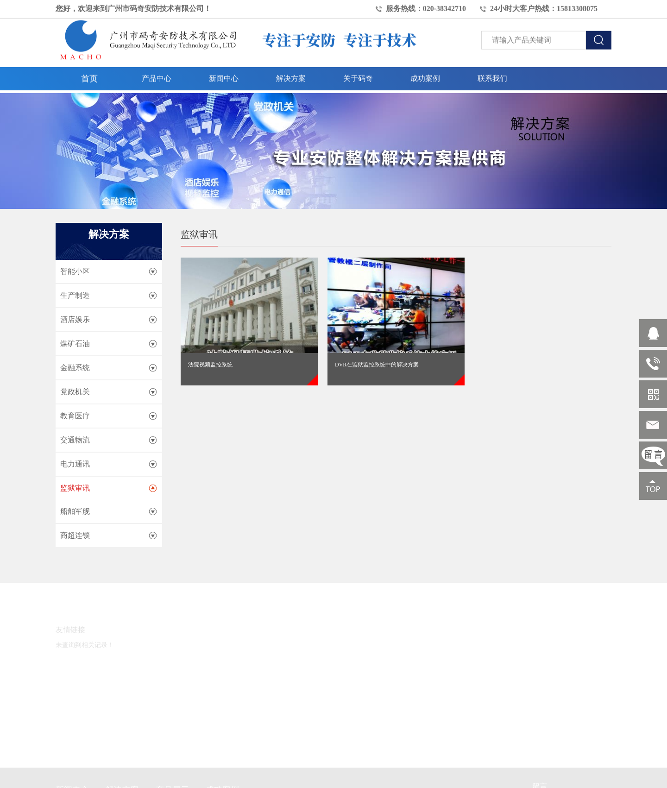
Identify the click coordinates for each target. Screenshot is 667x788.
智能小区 (75, 271)
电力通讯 (75, 464)
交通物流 (75, 440)
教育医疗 (75, 416)
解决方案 (291, 76)
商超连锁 (75, 535)
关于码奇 (358, 76)
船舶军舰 (75, 511)
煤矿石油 (75, 343)
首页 (89, 76)
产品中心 (156, 76)
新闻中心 (224, 76)
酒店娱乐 (75, 319)
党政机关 (75, 392)
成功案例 (425, 76)
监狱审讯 (75, 488)
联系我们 (492, 76)
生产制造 (75, 295)
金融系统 (75, 368)
